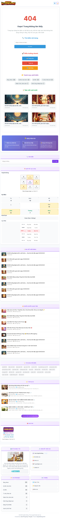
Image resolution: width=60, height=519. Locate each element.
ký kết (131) (4, 367)
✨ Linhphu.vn (36, 467)
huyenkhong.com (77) (43, 367)
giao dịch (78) (27, 367)
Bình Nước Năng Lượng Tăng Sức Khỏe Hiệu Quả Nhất (21, 277)
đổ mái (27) (21, 374)
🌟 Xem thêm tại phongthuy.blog (30, 416)
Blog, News (11, 80)
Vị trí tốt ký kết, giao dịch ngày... (41, 105)
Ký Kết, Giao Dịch (24, 80)
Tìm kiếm (30, 46)
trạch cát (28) (5, 374)
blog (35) (31, 369)
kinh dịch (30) (40, 372)
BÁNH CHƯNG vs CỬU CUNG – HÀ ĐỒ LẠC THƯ (21, 407)
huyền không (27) (13, 374)
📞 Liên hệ (30, 63)
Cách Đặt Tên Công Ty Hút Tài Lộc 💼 (16, 321)
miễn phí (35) (37, 369)
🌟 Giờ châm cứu (36, 457)
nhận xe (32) (52, 369)
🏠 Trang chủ (30, 58)
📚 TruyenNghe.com (37, 464)
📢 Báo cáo (35, 489)
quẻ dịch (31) (18, 372)
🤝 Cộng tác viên (36, 485)
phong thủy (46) (53, 367)
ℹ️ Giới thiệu (30, 68)
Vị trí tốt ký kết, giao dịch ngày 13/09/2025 (18, 289)
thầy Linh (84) (11, 367)
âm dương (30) (26, 372)
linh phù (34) (45, 369)
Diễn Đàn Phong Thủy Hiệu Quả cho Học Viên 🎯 (19, 327)
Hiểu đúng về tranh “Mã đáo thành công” (19, 392)
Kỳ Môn (36, 80)
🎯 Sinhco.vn (36, 460)
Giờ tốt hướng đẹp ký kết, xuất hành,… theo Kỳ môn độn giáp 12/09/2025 (26, 294)
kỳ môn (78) (34, 367)
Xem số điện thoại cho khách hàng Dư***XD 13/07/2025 (22, 345)
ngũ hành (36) (15, 369)
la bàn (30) (33, 372)
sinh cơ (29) (47, 372)
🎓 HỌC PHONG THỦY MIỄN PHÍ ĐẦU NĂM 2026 (21, 399)
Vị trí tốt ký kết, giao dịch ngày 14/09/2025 (18, 271)
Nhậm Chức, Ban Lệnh (22, 83)
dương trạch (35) (23, 369)
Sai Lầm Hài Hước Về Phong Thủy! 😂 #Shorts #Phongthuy (22, 333)
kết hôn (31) (11, 372)
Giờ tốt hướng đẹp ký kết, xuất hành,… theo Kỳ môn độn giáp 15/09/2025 (26, 253)
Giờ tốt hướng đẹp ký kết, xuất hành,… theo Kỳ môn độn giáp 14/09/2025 (26, 265)
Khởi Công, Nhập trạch (38, 83)
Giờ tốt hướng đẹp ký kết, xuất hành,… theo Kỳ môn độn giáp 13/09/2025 (26, 283)
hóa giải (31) (4, 372)
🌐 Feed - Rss (36, 482)
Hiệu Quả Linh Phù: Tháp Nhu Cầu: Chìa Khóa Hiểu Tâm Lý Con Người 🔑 (26, 309)
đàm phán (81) (19, 367)
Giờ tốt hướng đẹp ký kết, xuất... (13, 105)
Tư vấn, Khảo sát (47, 80)
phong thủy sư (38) (6, 369)
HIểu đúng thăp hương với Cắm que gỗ (19, 385)
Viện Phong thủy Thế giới (26, 516)
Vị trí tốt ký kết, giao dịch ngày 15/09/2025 (18, 259)
